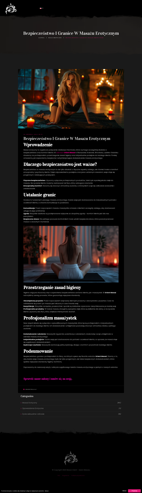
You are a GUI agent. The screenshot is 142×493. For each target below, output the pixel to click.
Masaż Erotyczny (55, 37)
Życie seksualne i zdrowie (33, 414)
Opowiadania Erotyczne (33, 408)
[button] (41, 8)
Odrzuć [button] (124, 490)
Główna (41, 37)
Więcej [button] (47, 491)
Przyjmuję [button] (134, 490)
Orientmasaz (30, 389)
